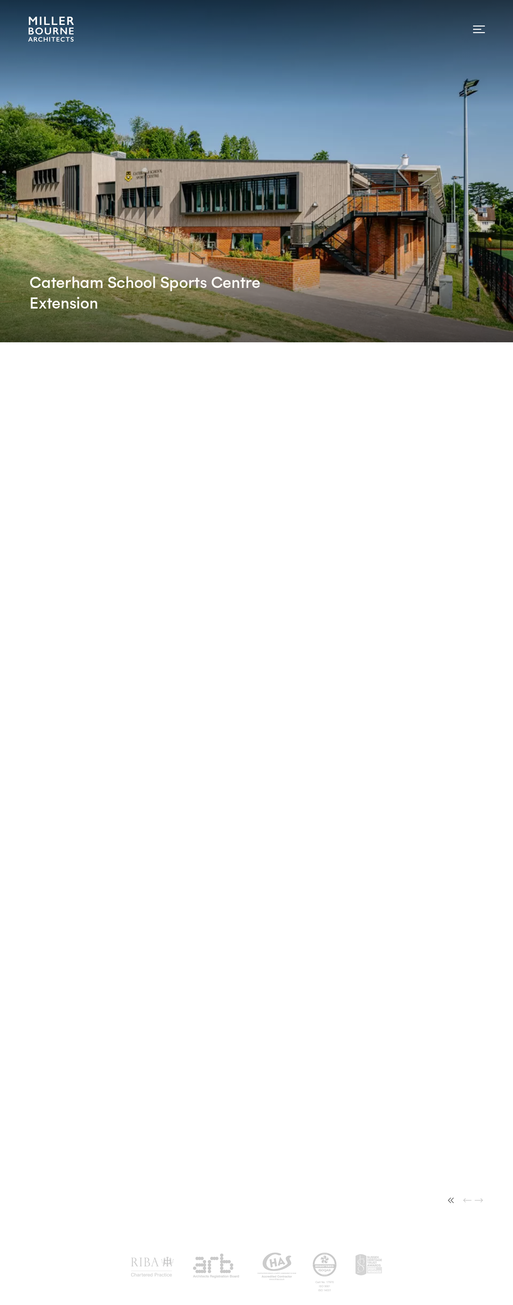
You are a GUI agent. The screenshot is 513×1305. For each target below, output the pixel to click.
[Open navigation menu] (479, 29)
